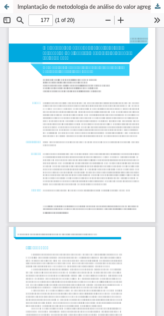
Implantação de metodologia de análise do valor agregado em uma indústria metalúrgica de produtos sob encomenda (90, 6)
